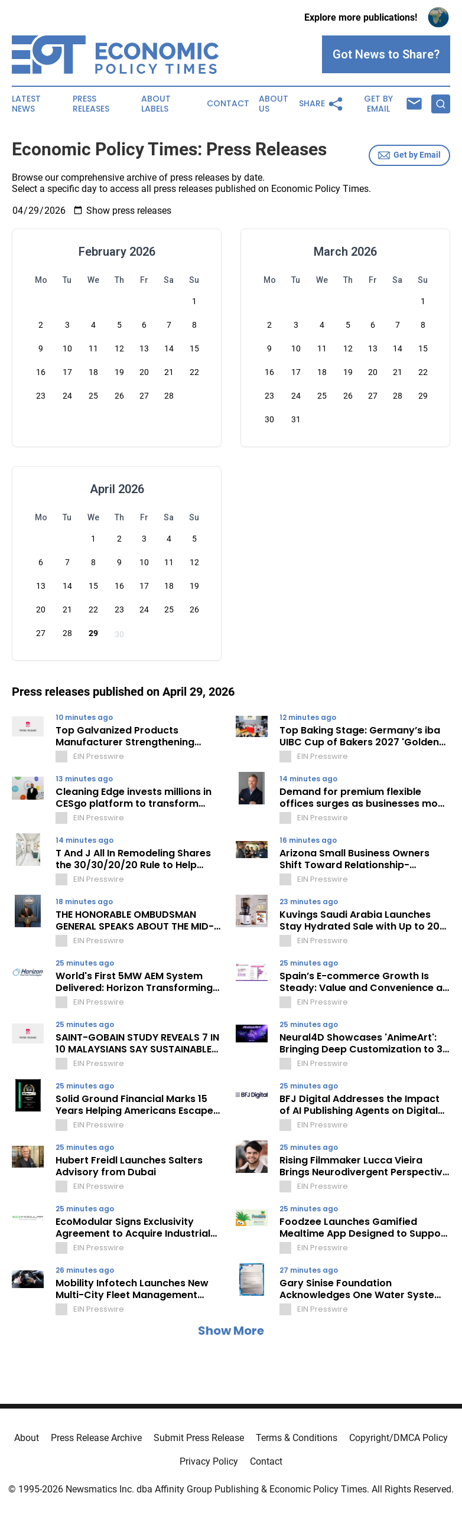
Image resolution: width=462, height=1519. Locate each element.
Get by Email (409, 155)
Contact (228, 104)
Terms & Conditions (296, 1437)
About (26, 1437)
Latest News (26, 104)
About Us (273, 104)
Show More (231, 1330)
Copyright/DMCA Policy (398, 1437)
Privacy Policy (209, 1461)
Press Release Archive (96, 1437)
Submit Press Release (199, 1437)
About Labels (156, 104)
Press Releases (91, 104)
